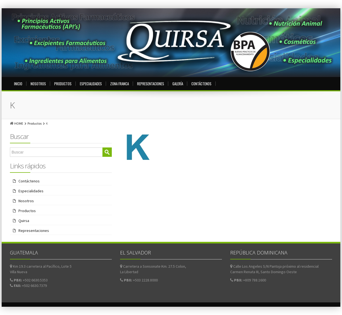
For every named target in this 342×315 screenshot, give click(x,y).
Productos (63, 83)
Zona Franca (119, 83)
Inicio (18, 83)
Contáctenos (201, 83)
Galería (177, 83)
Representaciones (150, 83)
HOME (18, 123)
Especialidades (91, 83)
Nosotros (38, 83)
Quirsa (23, 220)
